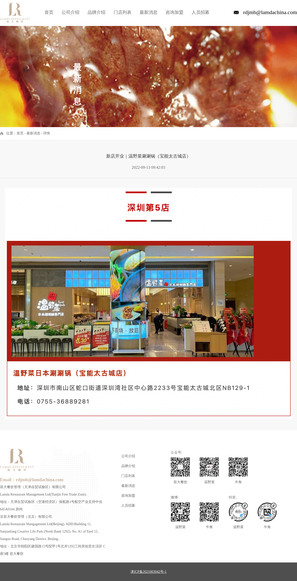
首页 (49, 12)
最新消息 (148, 12)
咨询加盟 (174, 12)
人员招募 (200, 12)
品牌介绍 (96, 12)
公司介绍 (70, 12)
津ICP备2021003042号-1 (148, 572)
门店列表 (122, 12)
